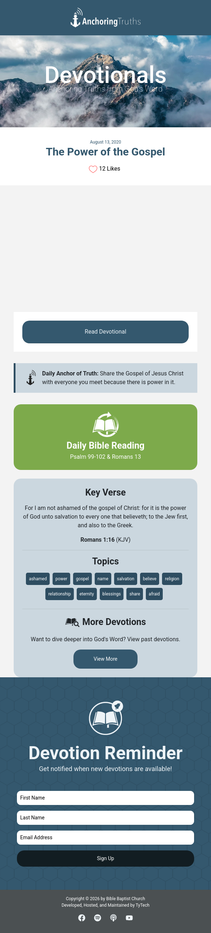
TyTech (142, 905)
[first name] (105, 798)
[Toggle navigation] (199, 11)
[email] (105, 838)
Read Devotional (105, 331)
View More (105, 659)
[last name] (105, 818)
